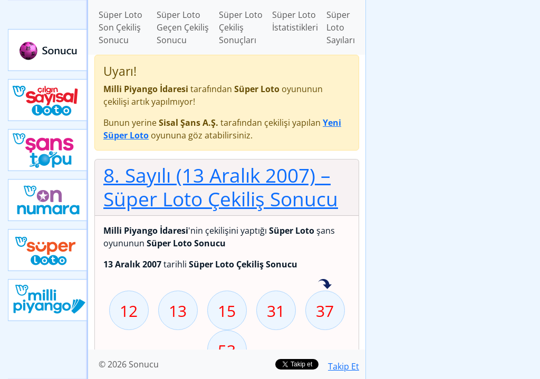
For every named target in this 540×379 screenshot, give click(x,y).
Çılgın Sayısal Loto (48, 100)
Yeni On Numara (48, 200)
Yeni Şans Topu (48, 150)
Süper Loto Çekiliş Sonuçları (241, 27)
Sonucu (48, 50)
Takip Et (343, 366)
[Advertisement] (453, 74)
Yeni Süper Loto (48, 250)
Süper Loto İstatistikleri (295, 21)
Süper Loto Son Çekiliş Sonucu (120, 27)
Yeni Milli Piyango (48, 300)
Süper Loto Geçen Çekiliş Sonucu (183, 27)
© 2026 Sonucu (129, 364)
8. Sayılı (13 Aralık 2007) (220, 187)
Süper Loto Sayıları (340, 27)
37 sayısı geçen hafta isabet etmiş (325, 285)
